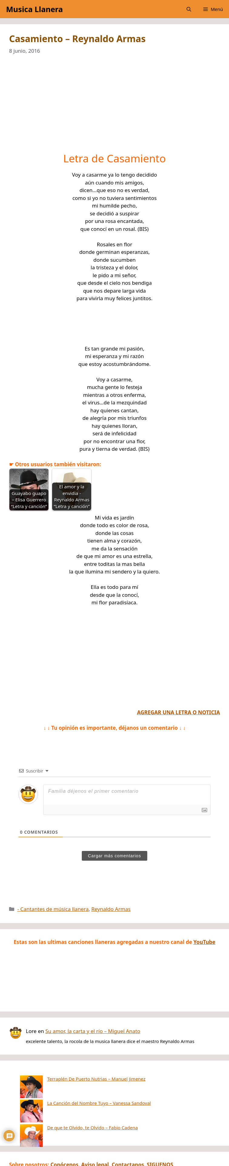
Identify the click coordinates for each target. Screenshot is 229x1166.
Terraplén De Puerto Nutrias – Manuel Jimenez (74, 1079)
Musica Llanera (34, 9)
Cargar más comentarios (114, 855)
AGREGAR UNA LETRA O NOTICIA (178, 712)
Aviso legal (95, 1134)
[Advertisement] (114, 107)
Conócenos (64, 1134)
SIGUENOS (160, 1134)
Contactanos (128, 1134)
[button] (189, 9)
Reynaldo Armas (111, 908)
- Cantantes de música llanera (52, 908)
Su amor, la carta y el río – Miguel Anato (92, 1031)
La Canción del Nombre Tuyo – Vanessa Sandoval (76, 1088)
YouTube (204, 941)
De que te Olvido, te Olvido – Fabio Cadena (70, 1097)
